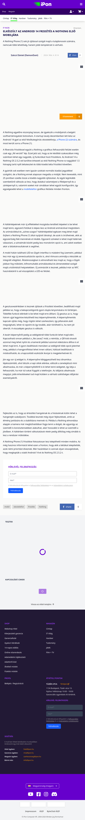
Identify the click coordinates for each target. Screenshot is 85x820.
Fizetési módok (11, 671)
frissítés (31, 506)
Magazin (12, 12)
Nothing (42, 506)
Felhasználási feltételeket (39, 485)
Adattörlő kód (10, 662)
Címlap (6, 18)
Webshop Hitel (11, 628)
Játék (40, 18)
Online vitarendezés (13, 652)
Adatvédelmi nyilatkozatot (63, 485)
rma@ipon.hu (29, 753)
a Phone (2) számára (67, 139)
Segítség (9, 736)
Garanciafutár (10, 638)
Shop (4, 12)
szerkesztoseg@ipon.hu (32, 757)
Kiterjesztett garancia (14, 633)
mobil (7, 506)
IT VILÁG (6, 28)
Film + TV (48, 18)
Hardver (22, 18)
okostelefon (19, 506)
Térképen (64, 684)
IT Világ (49, 633)
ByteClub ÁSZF (53, 811)
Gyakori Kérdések (12, 643)
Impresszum (30, 811)
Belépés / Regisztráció (14, 683)
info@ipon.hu (29, 760)
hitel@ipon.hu (29, 749)
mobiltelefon (30, 189)
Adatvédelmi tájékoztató (15, 657)
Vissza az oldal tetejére (42, 604)
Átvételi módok (11, 666)
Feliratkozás (16, 490)
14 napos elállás (11, 647)
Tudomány (32, 18)
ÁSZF (41, 811)
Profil (8, 678)
